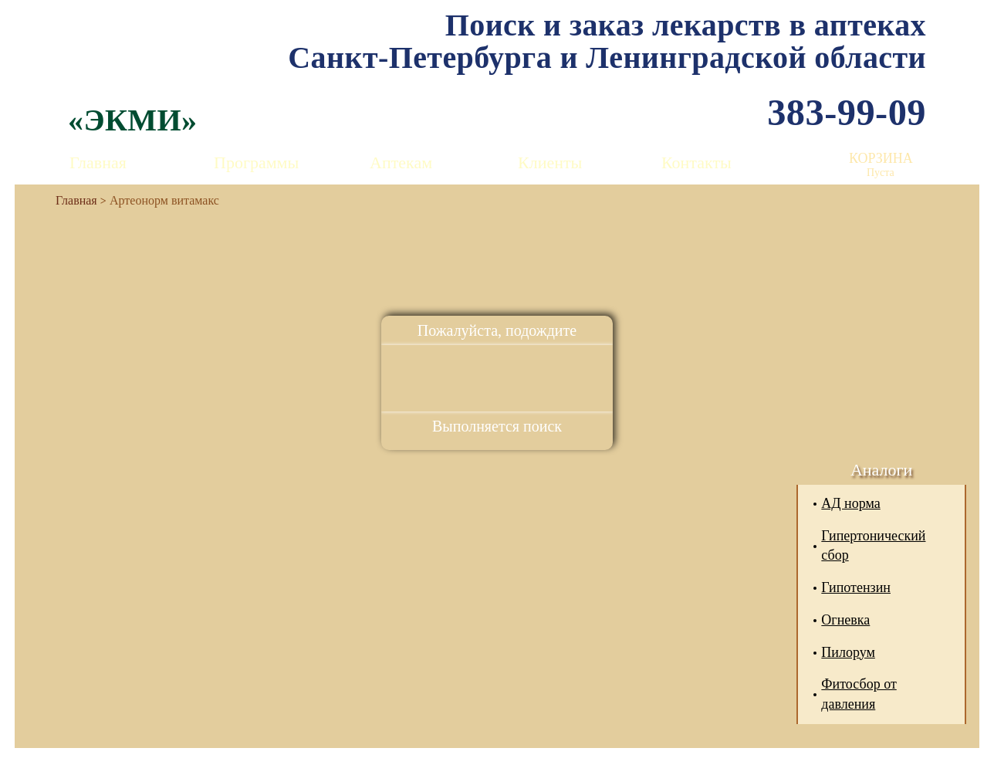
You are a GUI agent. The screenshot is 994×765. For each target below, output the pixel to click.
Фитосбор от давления (858, 694)
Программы (256, 162)
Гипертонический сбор (873, 546)
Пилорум (848, 652)
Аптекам (401, 162)
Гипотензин (856, 587)
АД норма (850, 503)
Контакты (696, 162)
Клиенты (550, 162)
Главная (98, 162)
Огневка (845, 620)
